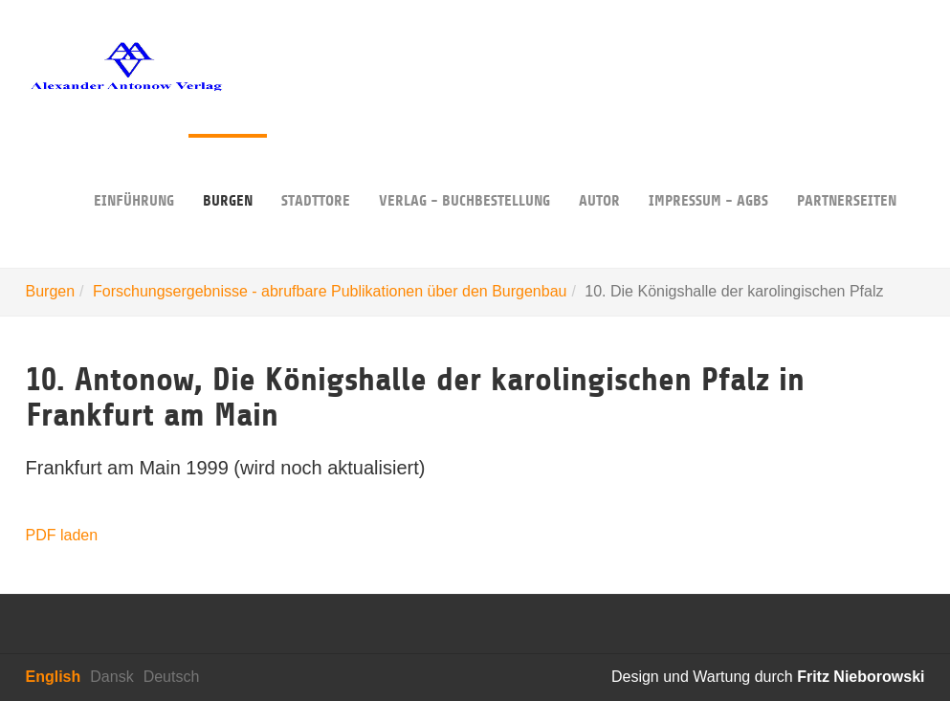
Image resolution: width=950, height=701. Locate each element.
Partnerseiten (847, 171)
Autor (599, 171)
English (53, 676)
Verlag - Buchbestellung (464, 171)
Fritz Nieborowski (860, 676)
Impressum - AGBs (708, 171)
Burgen (227, 171)
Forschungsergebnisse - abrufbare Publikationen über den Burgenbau (329, 291)
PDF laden (62, 535)
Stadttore (316, 171)
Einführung (133, 171)
